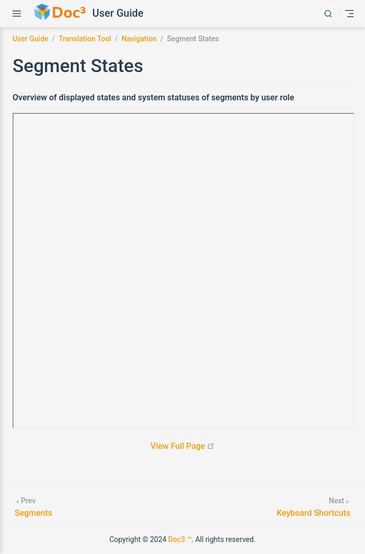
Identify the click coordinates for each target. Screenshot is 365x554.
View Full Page (182, 446)
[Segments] (33, 505)
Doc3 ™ (180, 539)
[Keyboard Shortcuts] (313, 505)
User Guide (118, 13)
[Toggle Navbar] (349, 13)
